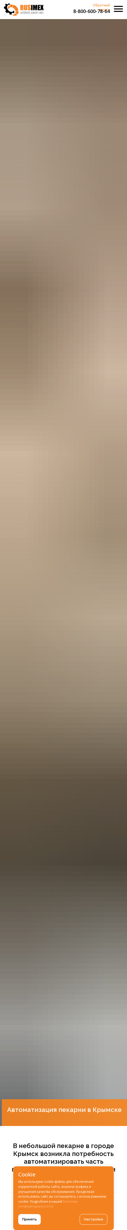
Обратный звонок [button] (101, 7)
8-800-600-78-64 (91, 11)
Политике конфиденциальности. (48, 1204)
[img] (24, 9)
